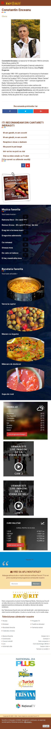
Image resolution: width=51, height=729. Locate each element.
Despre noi (44, 636)
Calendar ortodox (9, 631)
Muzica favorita (8, 636)
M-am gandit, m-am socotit (15, 133)
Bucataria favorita (9, 627)
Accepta (46, 726)
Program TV (36, 621)
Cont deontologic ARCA (40, 644)
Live (4, 644)
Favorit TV (29, 560)
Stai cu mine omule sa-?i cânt (16, 156)
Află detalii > (28, 722)
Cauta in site (44, 646)
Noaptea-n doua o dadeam (15, 142)
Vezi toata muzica (9, 214)
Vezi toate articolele (9, 274)
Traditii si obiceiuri (38, 624)
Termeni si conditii (42, 649)
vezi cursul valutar (15, 545)
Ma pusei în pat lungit (12, 147)
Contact (45, 639)
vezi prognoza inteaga (17, 434)
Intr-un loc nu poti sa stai (14, 151)
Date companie (43, 641)
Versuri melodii (8, 641)
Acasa (5, 621)
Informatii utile (7, 646)
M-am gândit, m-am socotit (15, 137)
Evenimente (7, 639)
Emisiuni (6, 624)
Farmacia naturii (37, 627)
